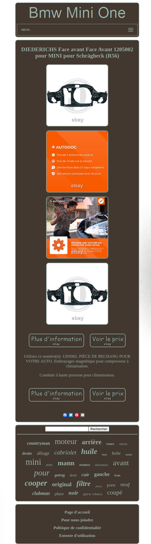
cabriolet (65, 452)
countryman (38, 443)
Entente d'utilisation (77, 535)
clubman (41, 493)
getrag (59, 475)
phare (59, 494)
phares (99, 486)
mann (66, 463)
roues (110, 444)
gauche (101, 474)
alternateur (101, 465)
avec (49, 465)
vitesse (123, 444)
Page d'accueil (77, 512)
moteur (66, 441)
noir (73, 493)
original (62, 484)
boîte (116, 453)
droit (73, 475)
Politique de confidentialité (77, 527)
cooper (36, 483)
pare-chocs (92, 494)
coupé (114, 492)
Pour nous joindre (77, 520)
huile (89, 451)
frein (117, 475)
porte (111, 485)
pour (42, 472)
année (129, 454)
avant (121, 463)
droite (27, 453)
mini (33, 462)
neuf (125, 484)
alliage (43, 453)
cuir (85, 474)
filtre (83, 483)
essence (84, 465)
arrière (91, 442)
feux (104, 454)
